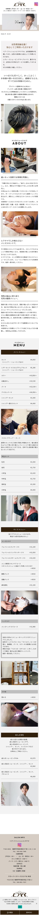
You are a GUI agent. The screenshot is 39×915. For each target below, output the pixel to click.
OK (20, 907)
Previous (3, 118)
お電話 (10, 912)
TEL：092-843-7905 (19, 851)
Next (35, 118)
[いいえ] (36, 903)
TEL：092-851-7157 (19, 882)
